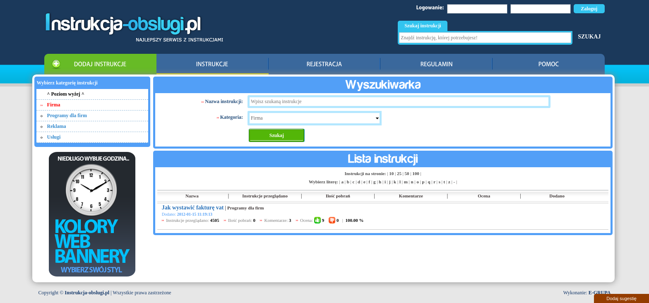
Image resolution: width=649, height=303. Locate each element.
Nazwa (192, 195)
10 (391, 173)
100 (415, 173)
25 (399, 173)
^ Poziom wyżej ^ (65, 94)
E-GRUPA (600, 293)
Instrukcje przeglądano (265, 195)
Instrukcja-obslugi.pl (87, 293)
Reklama (56, 126)
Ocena (484, 195)
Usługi (54, 137)
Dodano (557, 195)
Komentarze (411, 195)
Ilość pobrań (338, 195)
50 (407, 173)
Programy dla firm (67, 115)
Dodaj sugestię (621, 298)
